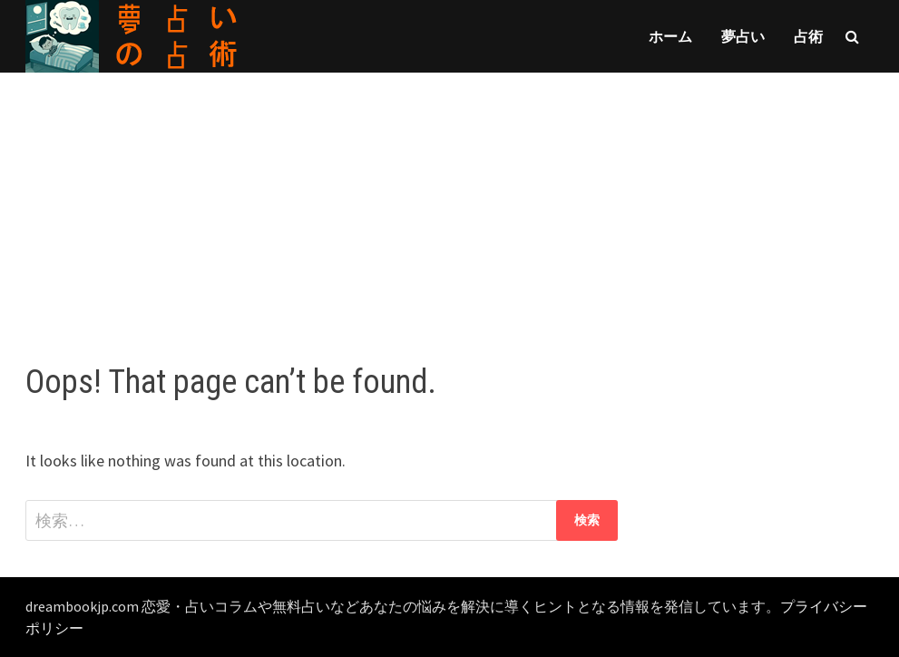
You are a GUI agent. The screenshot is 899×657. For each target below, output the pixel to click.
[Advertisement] (449, 200)
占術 (808, 36)
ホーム (670, 36)
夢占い (743, 36)
